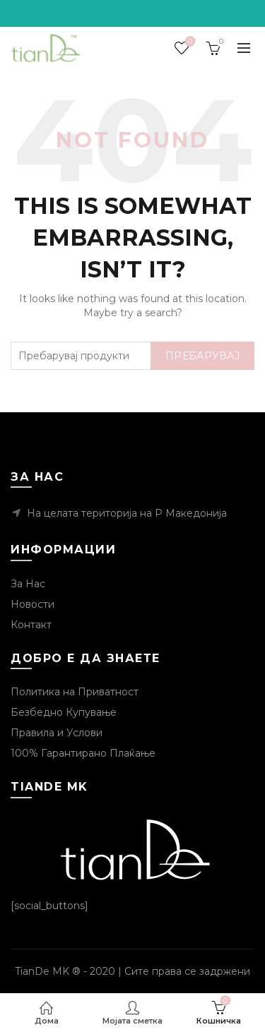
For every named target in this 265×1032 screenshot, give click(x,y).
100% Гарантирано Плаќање (83, 753)
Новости (32, 604)
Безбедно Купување (64, 712)
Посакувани (189, 42)
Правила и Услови (56, 732)
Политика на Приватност (75, 691)
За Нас (28, 583)
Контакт (31, 624)
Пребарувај (202, 355)
